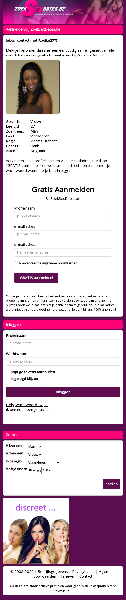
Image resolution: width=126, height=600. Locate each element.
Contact (85, 576)
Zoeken (111, 483)
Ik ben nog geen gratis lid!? (28, 409)
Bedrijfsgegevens (53, 571)
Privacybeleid (83, 571)
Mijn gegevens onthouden (32, 371)
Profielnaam (24, 208)
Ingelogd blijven (23, 378)
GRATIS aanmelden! (36, 277)
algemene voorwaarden (59, 263)
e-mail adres (24, 226)
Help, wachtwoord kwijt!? (27, 404)
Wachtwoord (16, 353)
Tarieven (67, 576)
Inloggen (63, 391)
